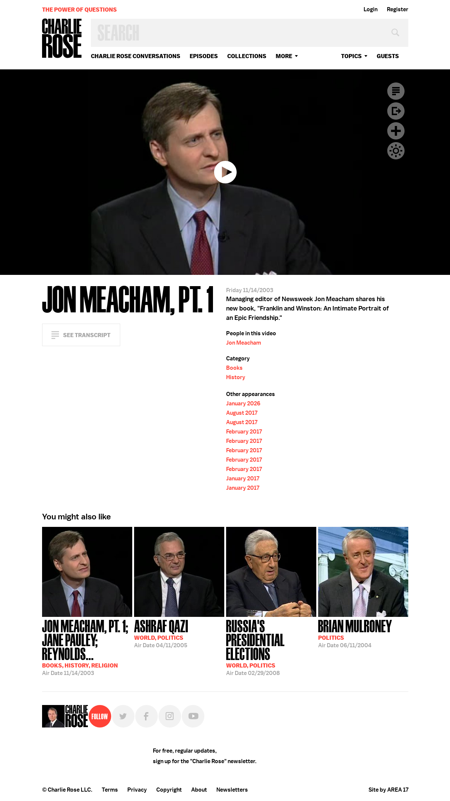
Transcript (396, 91)
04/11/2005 (161, 633)
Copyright (169, 790)
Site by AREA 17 (388, 790)
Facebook (146, 716)
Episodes (204, 56)
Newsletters (232, 790)
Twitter (123, 716)
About (199, 790)
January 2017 (242, 478)
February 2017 (244, 431)
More (284, 56)
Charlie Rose (62, 38)
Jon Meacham (243, 342)
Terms (110, 790)
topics (351, 56)
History (235, 377)
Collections (246, 56)
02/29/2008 (271, 647)
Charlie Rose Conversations (135, 56)
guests (388, 56)
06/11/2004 (355, 633)
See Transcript (86, 335)
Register (397, 9)
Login (371, 9)
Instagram (170, 716)
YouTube (193, 716)
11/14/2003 (87, 647)
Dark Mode (396, 150)
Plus (396, 131)
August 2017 (241, 413)
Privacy (137, 790)
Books (234, 368)
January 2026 (243, 403)
